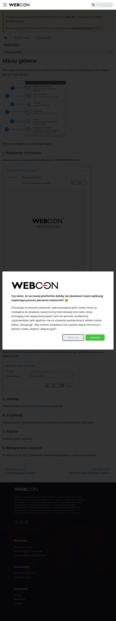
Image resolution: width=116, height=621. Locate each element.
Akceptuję (95, 337)
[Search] (101, 4)
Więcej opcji (73, 337)
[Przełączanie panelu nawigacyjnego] (5, 4)
